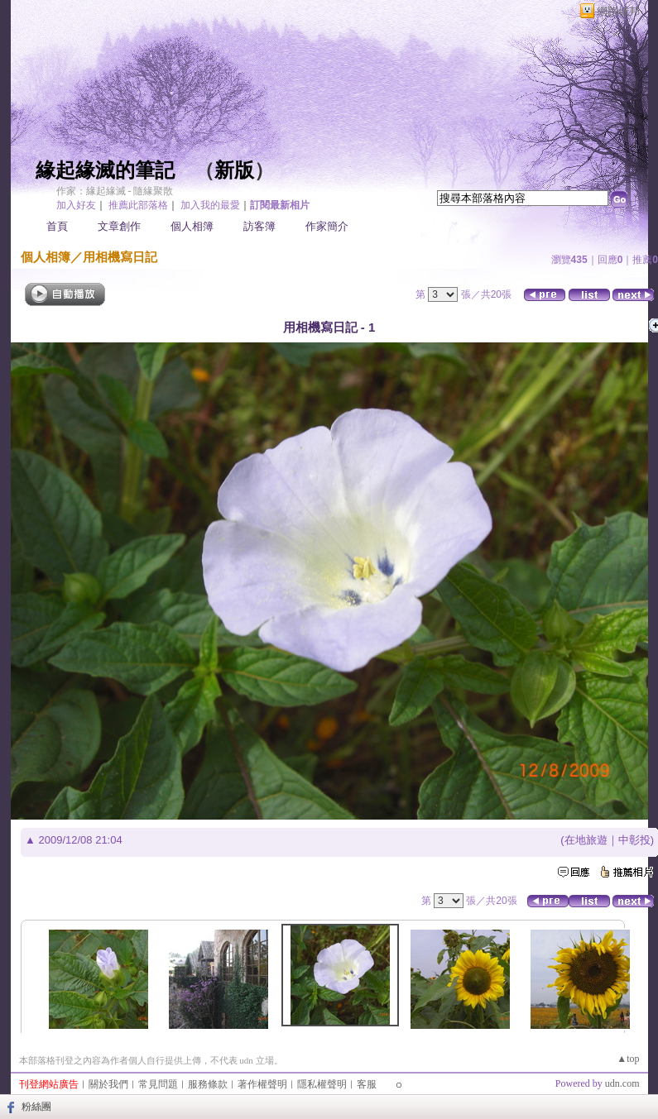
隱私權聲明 (322, 1084)
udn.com (622, 1083)
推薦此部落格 (138, 205)
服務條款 (208, 1084)
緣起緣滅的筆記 (105, 170)
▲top (628, 1058)
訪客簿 (259, 226)
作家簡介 (326, 226)
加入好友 (76, 205)
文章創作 (119, 226)
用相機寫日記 (120, 257)
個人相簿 (192, 226)
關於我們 (108, 1084)
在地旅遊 (586, 840)
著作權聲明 (262, 1084)
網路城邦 (618, 11)
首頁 (57, 226)
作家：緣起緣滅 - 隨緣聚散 (115, 191)
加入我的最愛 (210, 205)
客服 (367, 1084)
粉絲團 (36, 1106)
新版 (234, 170)
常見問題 (158, 1084)
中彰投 (634, 840)
